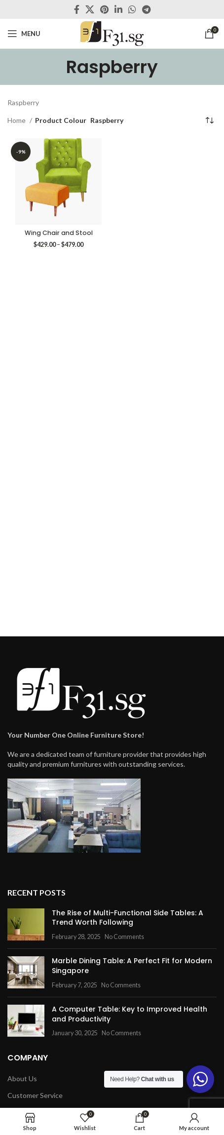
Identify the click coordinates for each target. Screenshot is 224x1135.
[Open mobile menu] (23, 33)
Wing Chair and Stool (59, 233)
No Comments (124, 936)
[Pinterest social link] (104, 9)
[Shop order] (209, 121)
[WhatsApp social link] (132, 9)
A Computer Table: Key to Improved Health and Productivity (129, 1014)
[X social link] (89, 9)
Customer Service (35, 1095)
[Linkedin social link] (118, 9)
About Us (22, 1078)
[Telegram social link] (146, 9)
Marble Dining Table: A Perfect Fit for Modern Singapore (132, 966)
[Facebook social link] (76, 9)
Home (17, 120)
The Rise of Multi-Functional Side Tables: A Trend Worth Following (127, 918)
